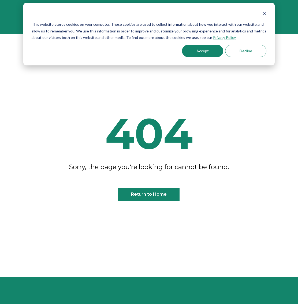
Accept (202, 51)
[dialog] (149, 34)
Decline (246, 51)
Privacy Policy (224, 37)
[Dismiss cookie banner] (264, 14)
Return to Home (149, 194)
